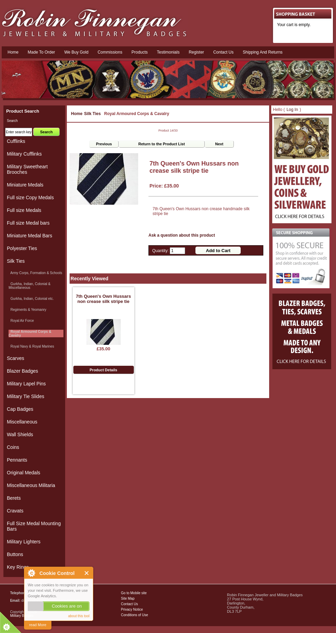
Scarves (15, 358)
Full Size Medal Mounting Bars (34, 526)
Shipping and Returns (263, 52)
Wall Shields (20, 434)
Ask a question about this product (181, 235)
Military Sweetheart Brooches (27, 169)
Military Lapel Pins (26, 383)
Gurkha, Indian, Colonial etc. (31, 299)
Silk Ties (92, 113)
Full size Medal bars (28, 223)
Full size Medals (24, 210)
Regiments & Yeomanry (27, 310)
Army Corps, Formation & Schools (35, 273)
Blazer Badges (22, 371)
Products (139, 52)
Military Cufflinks (24, 154)
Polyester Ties (22, 248)
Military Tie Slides (25, 396)
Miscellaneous (22, 422)
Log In (292, 109)
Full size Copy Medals (30, 197)
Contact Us (129, 604)
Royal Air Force (21, 321)
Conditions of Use (134, 615)
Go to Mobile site (134, 593)
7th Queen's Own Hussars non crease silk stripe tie (103, 299)
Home (13, 52)
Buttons (15, 554)
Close (87, 573)
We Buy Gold (76, 52)
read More (37, 625)
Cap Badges (20, 409)
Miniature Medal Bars (29, 235)
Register (196, 52)
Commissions (110, 52)
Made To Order (41, 52)
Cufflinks (16, 141)
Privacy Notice (132, 609)
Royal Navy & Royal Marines (31, 346)
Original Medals (23, 472)
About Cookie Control (31, 573)
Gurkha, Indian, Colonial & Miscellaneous (29, 286)
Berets (14, 498)
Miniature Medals (25, 185)
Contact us (223, 52)
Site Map (127, 598)
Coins (13, 447)
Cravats (15, 510)
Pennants (17, 460)
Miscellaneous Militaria (31, 485)
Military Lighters (23, 541)
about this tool (78, 616)
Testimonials (168, 52)
